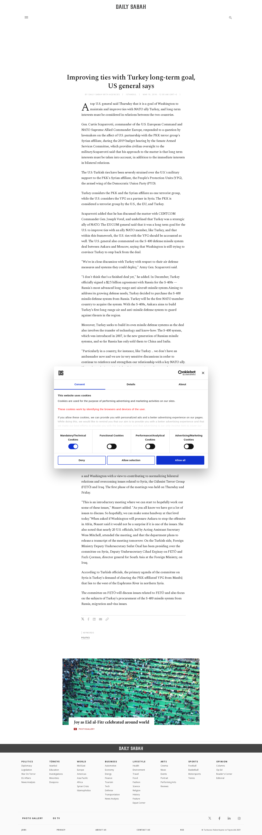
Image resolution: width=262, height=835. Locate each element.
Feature (136, 798)
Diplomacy (26, 765)
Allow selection (131, 460)
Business (111, 761)
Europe (80, 769)
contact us (143, 830)
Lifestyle (139, 761)
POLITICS (27, 761)
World (81, 761)
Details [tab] (131, 384)
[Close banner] (203, 373)
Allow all (180, 460)
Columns (220, 765)
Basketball (193, 769)
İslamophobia (84, 790)
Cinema (164, 765)
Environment (139, 769)
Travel (136, 773)
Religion (136, 790)
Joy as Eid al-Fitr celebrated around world (112, 722)
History (136, 794)
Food (135, 778)
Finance (108, 778)
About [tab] (182, 384)
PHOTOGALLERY (87, 729)
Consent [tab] (79, 384)
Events (164, 773)
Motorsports (194, 773)
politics (85, 637)
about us (101, 830)
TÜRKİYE (54, 761)
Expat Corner (139, 802)
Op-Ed (219, 769)
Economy (109, 769)
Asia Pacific (82, 778)
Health (136, 765)
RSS (182, 830)
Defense (109, 790)
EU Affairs (26, 778)
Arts (164, 761)
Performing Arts (168, 782)
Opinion (222, 761)
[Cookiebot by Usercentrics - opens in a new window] (181, 373)
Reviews (164, 786)
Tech (107, 786)
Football (192, 765)
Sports (193, 761)
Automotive (110, 765)
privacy (61, 830)
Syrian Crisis (83, 786)
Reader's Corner (224, 773)
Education (54, 769)
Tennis (191, 778)
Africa (80, 782)
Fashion (136, 782)
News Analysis (28, 782)
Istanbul (53, 765)
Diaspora (53, 782)
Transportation (112, 794)
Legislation (26, 769)
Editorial (220, 778)
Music (163, 769)
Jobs (23, 830)
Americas (81, 773)
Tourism (109, 782)
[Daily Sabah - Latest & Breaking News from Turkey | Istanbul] (131, 6)
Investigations (56, 773)
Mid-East (81, 765)
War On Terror (28, 773)
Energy (108, 773)
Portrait (164, 778)
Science (136, 786)
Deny (82, 460)
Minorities (54, 778)
